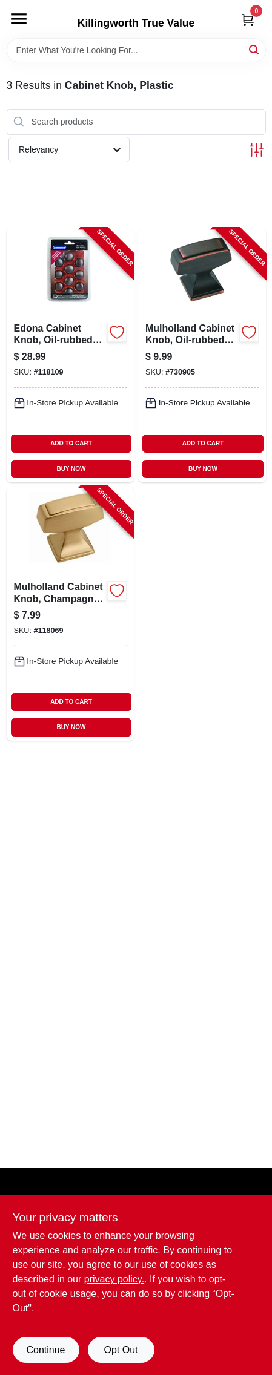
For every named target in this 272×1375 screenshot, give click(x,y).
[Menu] (19, 19)
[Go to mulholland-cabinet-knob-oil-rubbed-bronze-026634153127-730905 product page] (202, 355)
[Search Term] (136, 50)
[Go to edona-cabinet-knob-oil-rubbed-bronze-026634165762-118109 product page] (70, 355)
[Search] (255, 49)
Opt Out (121, 1350)
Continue (45, 1350)
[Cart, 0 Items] (248, 19)
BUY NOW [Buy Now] (70, 468)
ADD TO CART (71, 443)
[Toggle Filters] (257, 150)
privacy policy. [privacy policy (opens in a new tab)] (114, 1279)
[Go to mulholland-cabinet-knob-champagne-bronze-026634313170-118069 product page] (70, 614)
